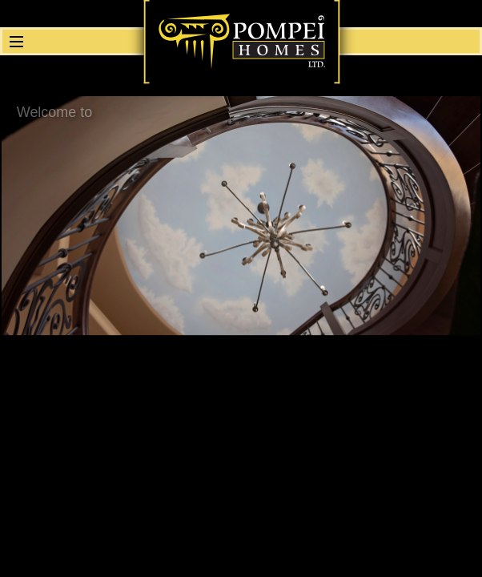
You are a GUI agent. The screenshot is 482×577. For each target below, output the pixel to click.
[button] (15, 41)
